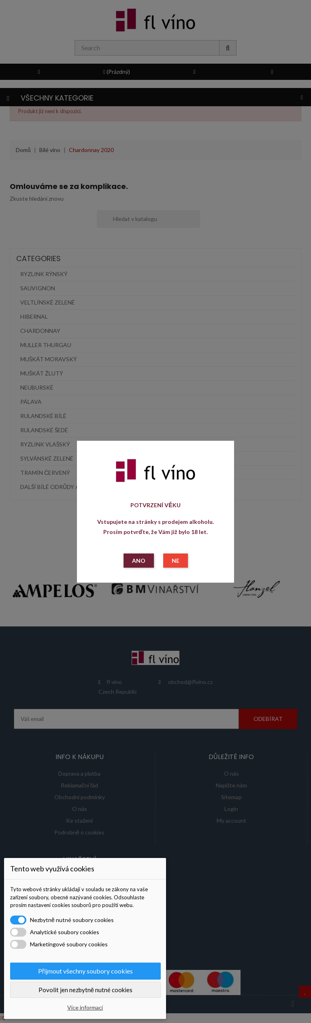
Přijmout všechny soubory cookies (85, 971)
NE (175, 560)
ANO (138, 560)
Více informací (85, 1007)
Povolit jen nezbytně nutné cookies (85, 989)
